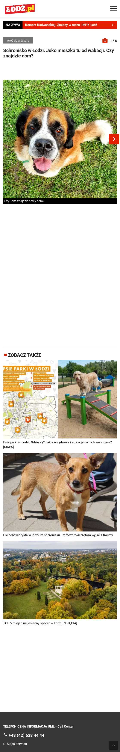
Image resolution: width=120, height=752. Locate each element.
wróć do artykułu (18, 40)
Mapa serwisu (17, 744)
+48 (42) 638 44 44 (26, 735)
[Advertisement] (60, 70)
